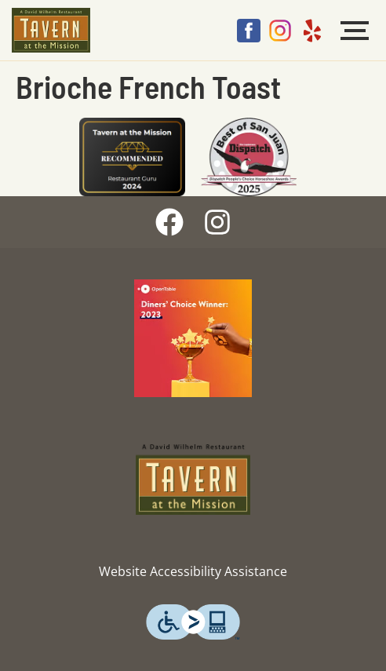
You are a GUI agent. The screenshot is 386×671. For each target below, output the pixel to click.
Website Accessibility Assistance (193, 571)
